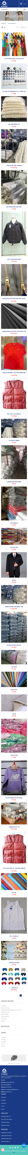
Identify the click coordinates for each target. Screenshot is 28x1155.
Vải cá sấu (14, 689)
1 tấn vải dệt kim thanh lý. (14, 165)
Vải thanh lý (14, 523)
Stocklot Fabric (14, 440)
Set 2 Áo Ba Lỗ (14, 936)
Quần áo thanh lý (5, 1016)
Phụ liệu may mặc (5, 1012)
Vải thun (14, 667)
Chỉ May (3, 1021)
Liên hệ (2, 1046)
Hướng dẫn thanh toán (6, 1135)
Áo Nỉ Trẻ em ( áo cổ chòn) (14, 798)
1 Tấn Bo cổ (14, 988)
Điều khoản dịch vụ (5, 1141)
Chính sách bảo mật (6, 1116)
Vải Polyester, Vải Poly (14, 645)
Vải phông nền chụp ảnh (14, 207)
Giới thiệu (3, 1039)
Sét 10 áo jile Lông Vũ (14, 414)
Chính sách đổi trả (5, 1122)
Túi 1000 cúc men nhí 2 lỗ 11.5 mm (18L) (14, 91)
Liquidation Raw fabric (14, 481)
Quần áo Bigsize (5, 1014)
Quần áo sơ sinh (14, 962)
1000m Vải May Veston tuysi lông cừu (14, 331)
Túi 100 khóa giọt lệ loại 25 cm (14, 58)
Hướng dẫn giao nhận (6, 1138)
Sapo (14, 1152)
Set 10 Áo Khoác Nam (14, 259)
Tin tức (2, 1044)
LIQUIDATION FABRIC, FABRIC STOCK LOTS (11, 1010)
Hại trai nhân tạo (14, 124)
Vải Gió (14, 892)
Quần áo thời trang (5, 1008)
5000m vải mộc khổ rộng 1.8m (14, 606)
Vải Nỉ (14, 714)
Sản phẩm (3, 1041)
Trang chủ (3, 1037)
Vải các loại (14, 547)
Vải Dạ (14, 580)
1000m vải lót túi (14, 827)
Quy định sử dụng (5, 1125)
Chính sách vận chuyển (6, 1119)
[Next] (26, 995)
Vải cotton (14, 755)
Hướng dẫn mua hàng (6, 1132)
